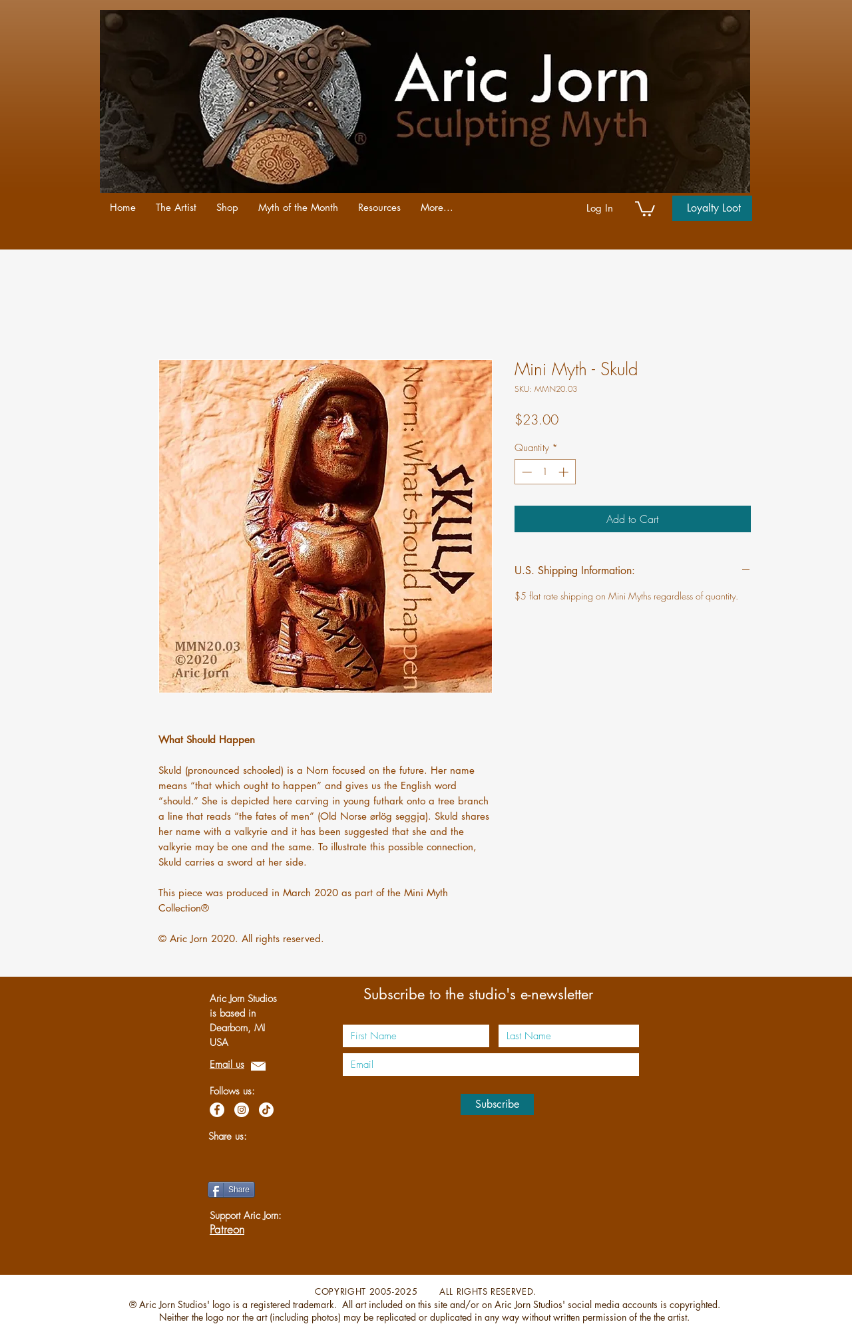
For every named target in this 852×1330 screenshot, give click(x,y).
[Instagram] (241, 1109)
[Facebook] (217, 1109)
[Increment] (565, 472)
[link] (645, 208)
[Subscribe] (497, 1104)
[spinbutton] (545, 472)
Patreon (227, 1229)
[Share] (231, 1190)
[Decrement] (525, 472)
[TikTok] (266, 1109)
